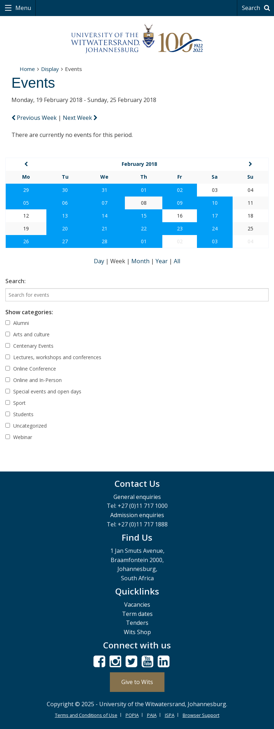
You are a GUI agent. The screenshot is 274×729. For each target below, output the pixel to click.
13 (65, 215)
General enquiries (137, 497)
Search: (15, 281)
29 (26, 190)
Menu (22, 8)
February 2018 (139, 163)
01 (144, 190)
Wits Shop (137, 632)
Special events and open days (43, 391)
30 (65, 190)
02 (180, 190)
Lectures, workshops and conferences (53, 357)
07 (104, 202)
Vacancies (137, 604)
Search (257, 8)
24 (215, 228)
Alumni (17, 323)
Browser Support (201, 715)
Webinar (18, 437)
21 (104, 228)
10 (215, 202)
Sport (15, 402)
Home (27, 68)
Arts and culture (27, 334)
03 (215, 241)
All (177, 261)
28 (104, 241)
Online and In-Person (33, 380)
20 (65, 228)
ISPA (169, 715)
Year (162, 261)
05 (26, 202)
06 (65, 202)
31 (104, 190)
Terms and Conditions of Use (86, 715)
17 (215, 215)
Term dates (137, 614)
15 (144, 215)
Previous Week (34, 118)
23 (180, 228)
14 (104, 215)
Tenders (137, 623)
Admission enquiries (137, 515)
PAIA (152, 715)
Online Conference (30, 368)
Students (19, 414)
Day (100, 261)
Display (50, 68)
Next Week (80, 118)
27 (65, 241)
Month (141, 261)
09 (180, 202)
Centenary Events (29, 345)
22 (144, 228)
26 (26, 241)
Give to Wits (137, 682)
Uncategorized (26, 425)
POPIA (132, 715)
